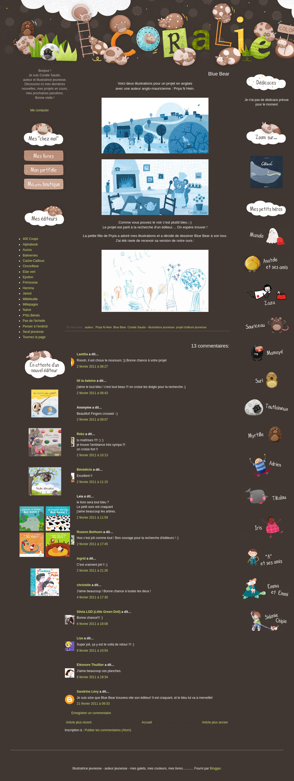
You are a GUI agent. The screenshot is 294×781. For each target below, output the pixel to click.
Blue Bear (119, 327)
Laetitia (82, 354)
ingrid (81, 558)
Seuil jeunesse (33, 332)
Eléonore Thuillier (90, 665)
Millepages (30, 304)
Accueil (147, 722)
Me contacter (39, 110)
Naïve (27, 310)
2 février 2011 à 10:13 (92, 455)
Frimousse (30, 282)
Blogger (215, 768)
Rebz (80, 434)
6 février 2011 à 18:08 (92, 624)
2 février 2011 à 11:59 (92, 517)
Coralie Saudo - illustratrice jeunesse (151, 327)
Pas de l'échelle (34, 321)
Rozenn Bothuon (89, 532)
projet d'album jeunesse (191, 327)
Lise (80, 638)
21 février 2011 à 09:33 (93, 703)
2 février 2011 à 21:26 (92, 570)
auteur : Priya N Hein (98, 327)
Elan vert (29, 272)
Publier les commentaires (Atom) (108, 730)
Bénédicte (84, 469)
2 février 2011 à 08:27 (92, 366)
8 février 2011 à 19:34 (92, 677)
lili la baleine (86, 381)
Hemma (28, 288)
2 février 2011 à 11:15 (92, 482)
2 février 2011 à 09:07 (92, 419)
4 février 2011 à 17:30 (92, 597)
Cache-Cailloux (33, 261)
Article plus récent (78, 722)
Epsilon (28, 277)
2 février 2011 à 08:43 (92, 393)
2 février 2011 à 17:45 (92, 544)
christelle (84, 585)
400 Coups (30, 239)
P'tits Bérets (31, 315)
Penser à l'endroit (35, 326)
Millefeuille (30, 299)
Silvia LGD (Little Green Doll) (99, 612)
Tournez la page (34, 337)
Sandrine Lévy (88, 691)
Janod (27, 293)
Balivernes (30, 255)
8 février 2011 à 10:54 (92, 650)
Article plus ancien (215, 722)
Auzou (27, 250)
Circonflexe (31, 266)
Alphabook (30, 244)
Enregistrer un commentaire (91, 713)
